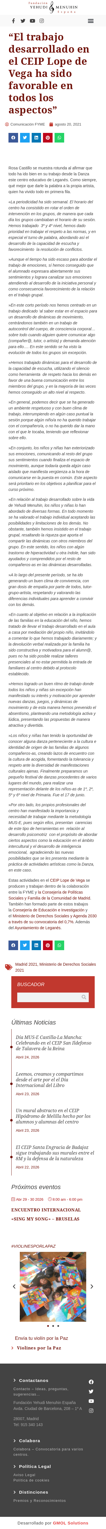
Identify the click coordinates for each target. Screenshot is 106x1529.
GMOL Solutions (70, 1523)
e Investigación (71, 910)
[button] (91, 20)
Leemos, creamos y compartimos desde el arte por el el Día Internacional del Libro (49, 1079)
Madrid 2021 (26, 964)
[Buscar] (84, 997)
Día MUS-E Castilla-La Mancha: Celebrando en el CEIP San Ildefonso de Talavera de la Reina (53, 1043)
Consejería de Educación (35, 910)
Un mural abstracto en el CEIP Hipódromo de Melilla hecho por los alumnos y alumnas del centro (53, 1116)
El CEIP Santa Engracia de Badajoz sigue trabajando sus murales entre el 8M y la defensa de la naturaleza (55, 1153)
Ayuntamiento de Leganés (37, 928)
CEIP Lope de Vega (67, 880)
